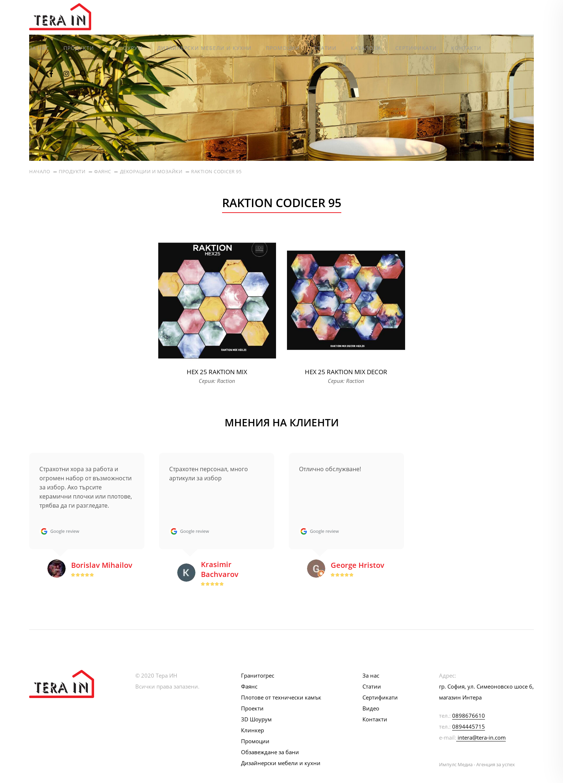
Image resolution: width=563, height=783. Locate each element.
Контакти (466, 47)
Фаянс (102, 171)
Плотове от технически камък (281, 697)
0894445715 (468, 726)
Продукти (78, 47)
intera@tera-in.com (482, 737)
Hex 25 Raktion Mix (217, 372)
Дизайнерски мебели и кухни (204, 47)
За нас (39, 47)
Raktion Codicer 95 (216, 171)
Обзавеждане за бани (270, 752)
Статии (325, 47)
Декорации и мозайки (151, 171)
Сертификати (416, 47)
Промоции (283, 47)
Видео (370, 708)
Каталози (366, 47)
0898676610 (468, 715)
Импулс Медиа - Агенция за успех (477, 764)
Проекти (252, 708)
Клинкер (252, 730)
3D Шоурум (125, 47)
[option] (87, 521)
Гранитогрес (257, 675)
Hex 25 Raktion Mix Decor (346, 372)
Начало (39, 171)
